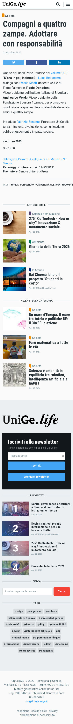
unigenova (28, 185)
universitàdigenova (48, 185)
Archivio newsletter (36, 476)
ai (59, 630)
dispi (42, 624)
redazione (23, 710)
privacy (53, 710)
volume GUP (59, 73)
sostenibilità (58, 624)
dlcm (48, 644)
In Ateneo (38, 270)
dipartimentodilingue (47, 637)
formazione (12, 644)
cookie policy (39, 710)
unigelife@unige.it (37, 701)
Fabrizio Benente (28, 122)
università (13, 624)
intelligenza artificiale (39, 630)
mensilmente (21, 637)
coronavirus (28, 650)
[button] (13, 62)
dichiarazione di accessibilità (37, 715)
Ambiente (38, 242)
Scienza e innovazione (46, 213)
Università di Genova (22, 618)
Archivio (52, 611)
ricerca (29, 624)
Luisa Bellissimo (49, 78)
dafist (17, 630)
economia (47, 650)
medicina (62, 644)
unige (15, 185)
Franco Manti (28, 83)
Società (10, 15)
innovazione (32, 644)
